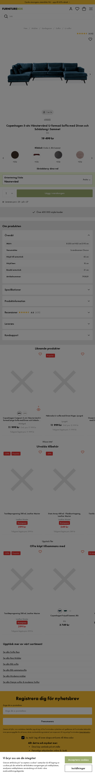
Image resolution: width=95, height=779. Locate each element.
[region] (47, 765)
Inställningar (78, 768)
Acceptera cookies (78, 759)
